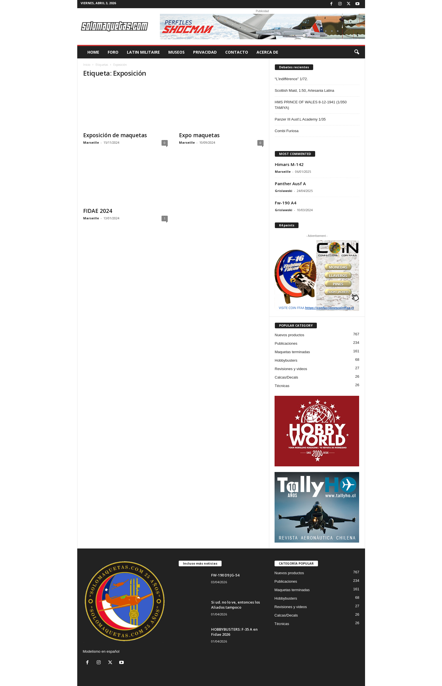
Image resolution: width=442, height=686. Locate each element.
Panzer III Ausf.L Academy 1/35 (300, 119)
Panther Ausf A (290, 183)
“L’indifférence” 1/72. (291, 79)
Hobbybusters (286, 360)
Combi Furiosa (287, 131)
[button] (356, 52)
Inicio (86, 65)
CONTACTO (236, 52)
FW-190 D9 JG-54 (225, 575)
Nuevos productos (289, 335)
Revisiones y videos (291, 369)
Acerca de (267, 52)
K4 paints (286, 225)
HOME (93, 52)
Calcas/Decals (286, 377)
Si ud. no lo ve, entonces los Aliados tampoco (235, 605)
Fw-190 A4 (285, 203)
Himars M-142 (289, 164)
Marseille (91, 142)
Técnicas (282, 386)
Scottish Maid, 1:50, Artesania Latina (304, 90)
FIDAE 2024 (97, 211)
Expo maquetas (199, 135)
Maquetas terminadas (292, 352)
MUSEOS (176, 52)
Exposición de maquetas (115, 135)
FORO (113, 52)
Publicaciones (286, 343)
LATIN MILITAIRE (143, 52)
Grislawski (283, 191)
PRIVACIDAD (205, 52)
